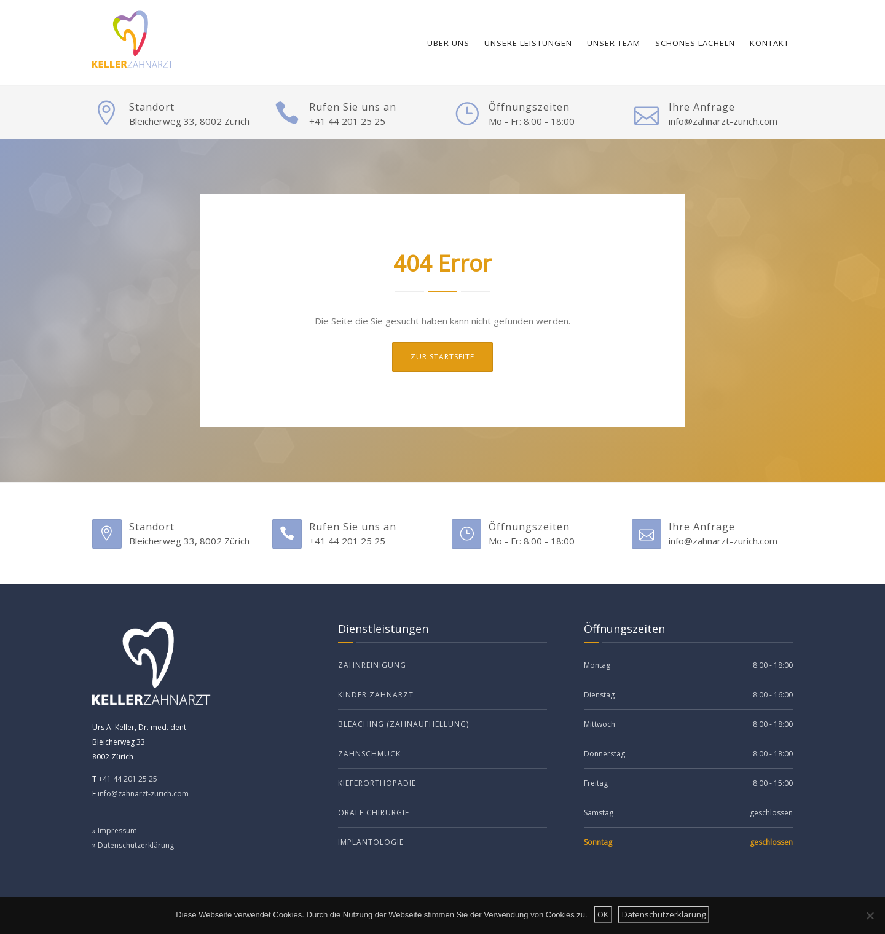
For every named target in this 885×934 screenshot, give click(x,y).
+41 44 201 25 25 (347, 121)
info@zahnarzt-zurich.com (723, 121)
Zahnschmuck (369, 753)
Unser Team (613, 43)
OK (602, 914)
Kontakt (769, 43)
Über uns (448, 43)
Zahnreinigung (372, 665)
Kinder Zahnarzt (376, 694)
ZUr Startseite (442, 356)
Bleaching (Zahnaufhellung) (403, 724)
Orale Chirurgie (373, 812)
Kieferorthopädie (377, 783)
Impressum (117, 830)
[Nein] (869, 915)
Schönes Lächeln (695, 43)
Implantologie (371, 842)
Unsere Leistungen (528, 43)
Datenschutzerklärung (136, 845)
